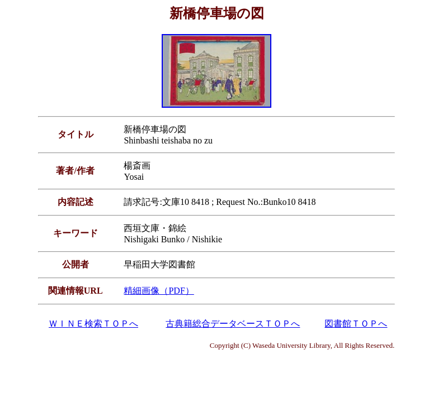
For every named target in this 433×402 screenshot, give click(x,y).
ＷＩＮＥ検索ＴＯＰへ (93, 323)
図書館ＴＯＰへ (355, 323)
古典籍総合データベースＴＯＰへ (233, 323)
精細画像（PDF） (159, 290)
